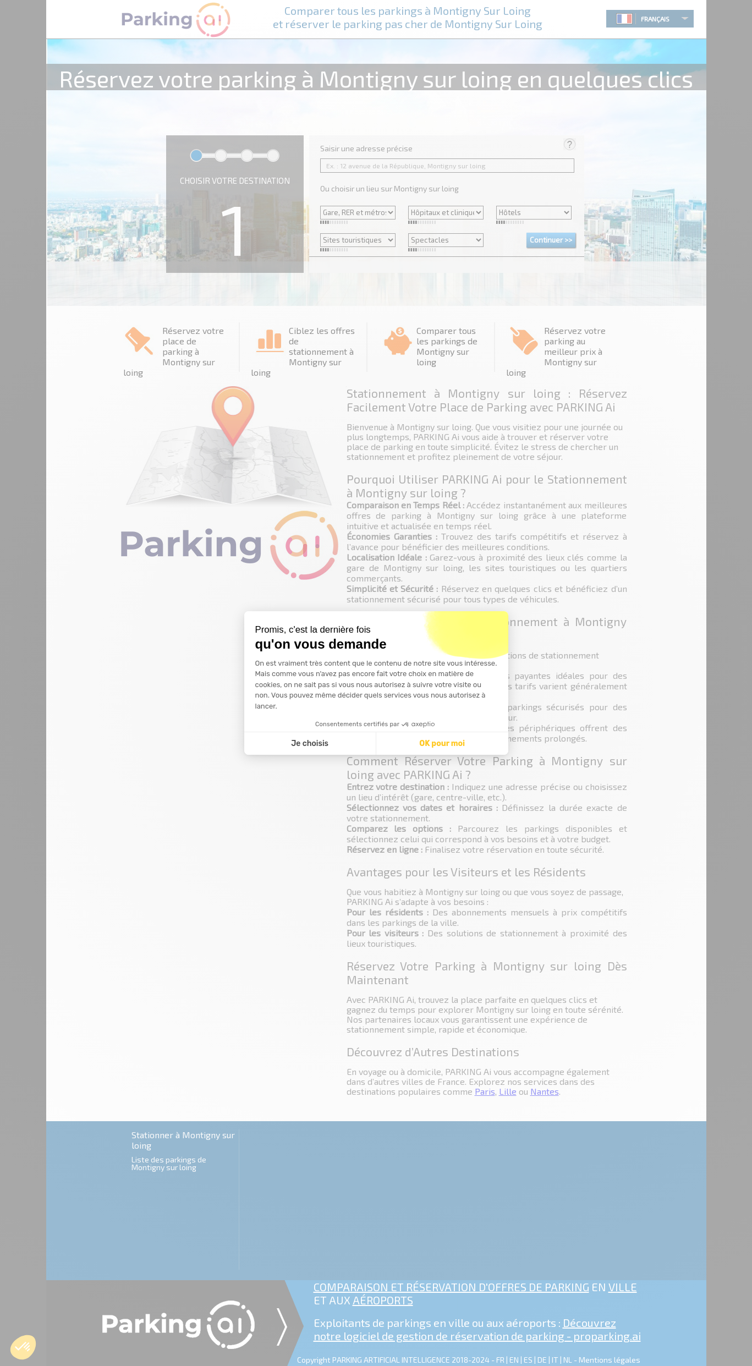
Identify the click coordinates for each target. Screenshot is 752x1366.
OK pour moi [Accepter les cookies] (442, 743)
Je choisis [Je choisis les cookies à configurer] (309, 743)
